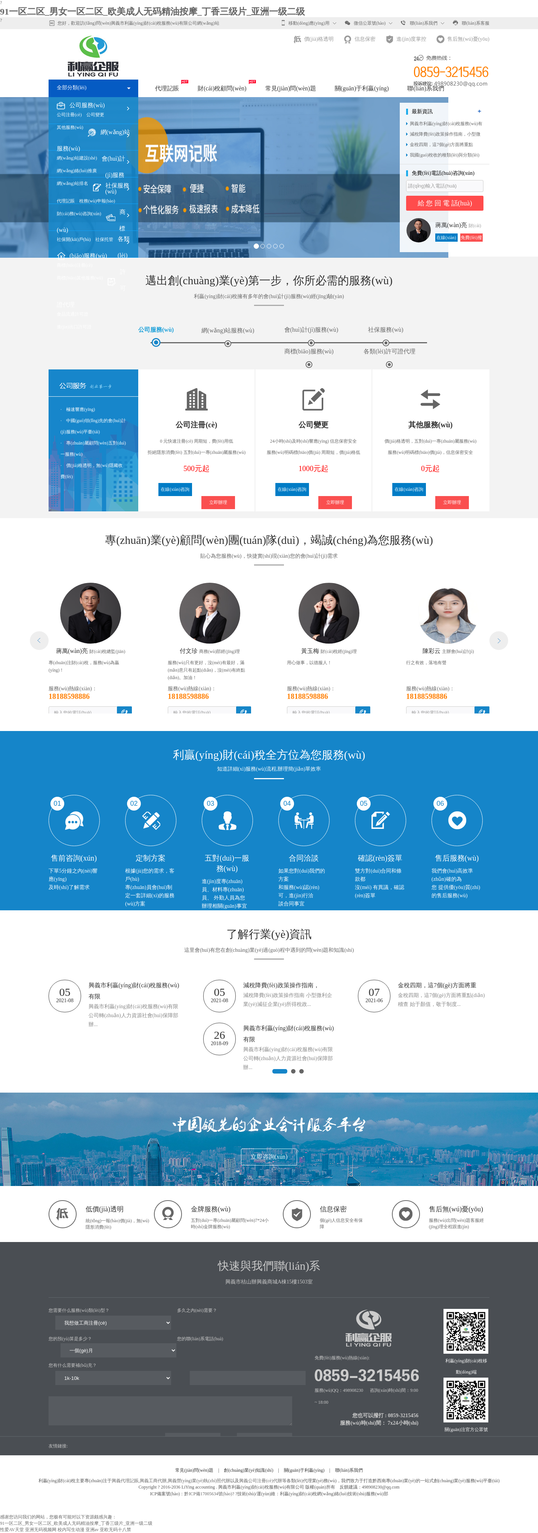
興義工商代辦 (153, 1480)
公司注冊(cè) (69, 114)
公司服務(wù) (87, 105)
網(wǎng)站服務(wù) (227, 337)
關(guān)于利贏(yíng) (362, 88)
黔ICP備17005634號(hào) (208, 1493)
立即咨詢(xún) (269, 1156)
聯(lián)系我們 (419, 23)
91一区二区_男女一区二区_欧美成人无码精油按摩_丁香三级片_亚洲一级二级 (152, 11)
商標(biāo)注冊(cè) (74, 265)
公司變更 (95, 114)
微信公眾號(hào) (365, 23)
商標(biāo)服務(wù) (309, 358)
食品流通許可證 (72, 314)
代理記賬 (167, 88)
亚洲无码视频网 (40, 1529)
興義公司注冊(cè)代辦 (260, 1480)
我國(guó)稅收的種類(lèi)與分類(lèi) (444, 155)
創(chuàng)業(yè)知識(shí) (248, 1470)
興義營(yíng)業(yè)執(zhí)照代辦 (199, 1480)
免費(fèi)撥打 (471, 238)
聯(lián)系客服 (471, 23)
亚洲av (92, 1529)
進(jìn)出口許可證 (74, 326)
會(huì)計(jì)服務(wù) (113, 175)
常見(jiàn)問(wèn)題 (290, 88)
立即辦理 (218, 502)
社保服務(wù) (385, 336)
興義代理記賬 (125, 1480)
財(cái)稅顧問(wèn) (222, 88)
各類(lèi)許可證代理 (389, 358)
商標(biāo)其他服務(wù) (80, 278)
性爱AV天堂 (12, 1529)
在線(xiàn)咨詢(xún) (446, 238)
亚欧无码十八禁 (115, 1529)
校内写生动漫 (71, 1529)
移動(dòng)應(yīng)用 (305, 23)
